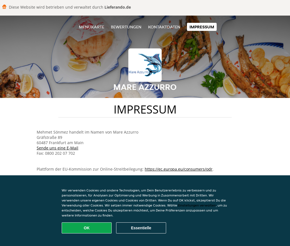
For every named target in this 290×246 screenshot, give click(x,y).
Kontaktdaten (164, 27)
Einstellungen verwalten (197, 205)
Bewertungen (126, 27)
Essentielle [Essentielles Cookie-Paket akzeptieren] (141, 228)
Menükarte (91, 27)
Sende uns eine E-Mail (57, 148)
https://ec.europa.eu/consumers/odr (178, 169)
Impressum (201, 27)
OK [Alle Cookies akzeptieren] (87, 228)
